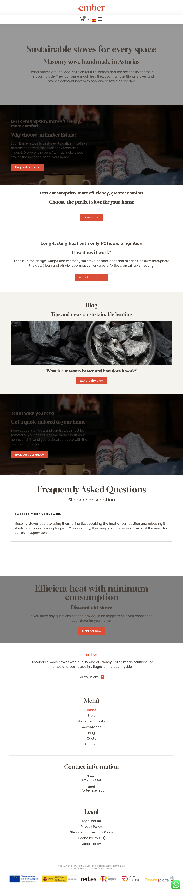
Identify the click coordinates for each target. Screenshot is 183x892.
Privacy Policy (91, 826)
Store (92, 715)
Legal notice (91, 821)
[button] (100, 19)
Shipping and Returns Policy (91, 832)
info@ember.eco (91, 790)
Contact (91, 744)
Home (91, 710)
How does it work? (91, 721)
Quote (91, 738)
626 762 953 (91, 780)
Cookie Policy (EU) (91, 838)
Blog (91, 733)
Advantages (91, 727)
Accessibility (91, 844)
